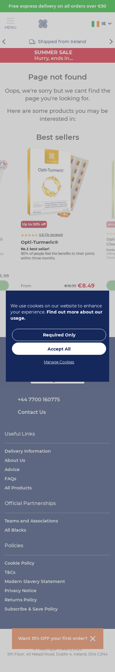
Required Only (59, 335)
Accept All (59, 349)
